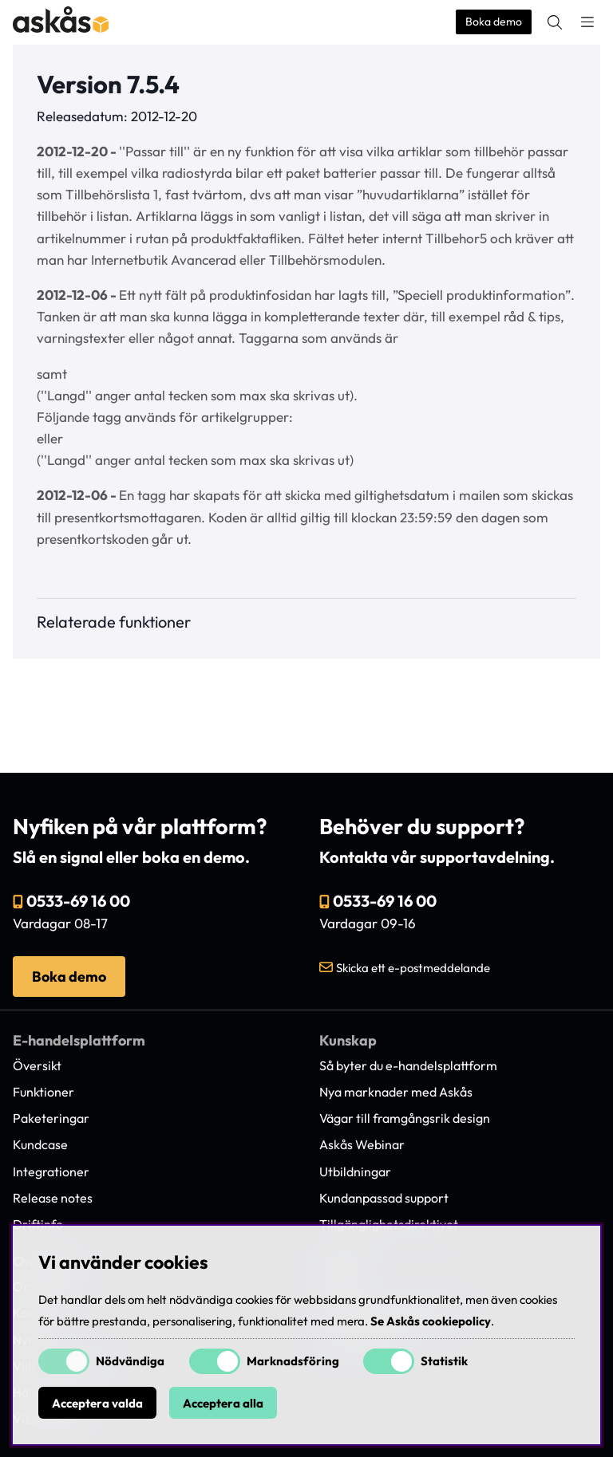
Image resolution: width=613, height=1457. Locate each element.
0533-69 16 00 (78, 901)
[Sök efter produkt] (554, 22)
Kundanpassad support (384, 1198)
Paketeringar (51, 1118)
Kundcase (40, 1144)
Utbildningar (355, 1171)
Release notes (53, 1198)
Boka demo (493, 21)
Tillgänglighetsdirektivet (388, 1224)
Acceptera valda (97, 1403)
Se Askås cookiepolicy (430, 1321)
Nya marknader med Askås (396, 1092)
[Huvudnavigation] (587, 22)
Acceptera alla (223, 1403)
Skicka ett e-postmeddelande (413, 967)
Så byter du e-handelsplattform (408, 1065)
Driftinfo (38, 1224)
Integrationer (51, 1171)
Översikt (37, 1065)
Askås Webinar (362, 1144)
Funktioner (43, 1092)
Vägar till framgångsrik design (404, 1118)
